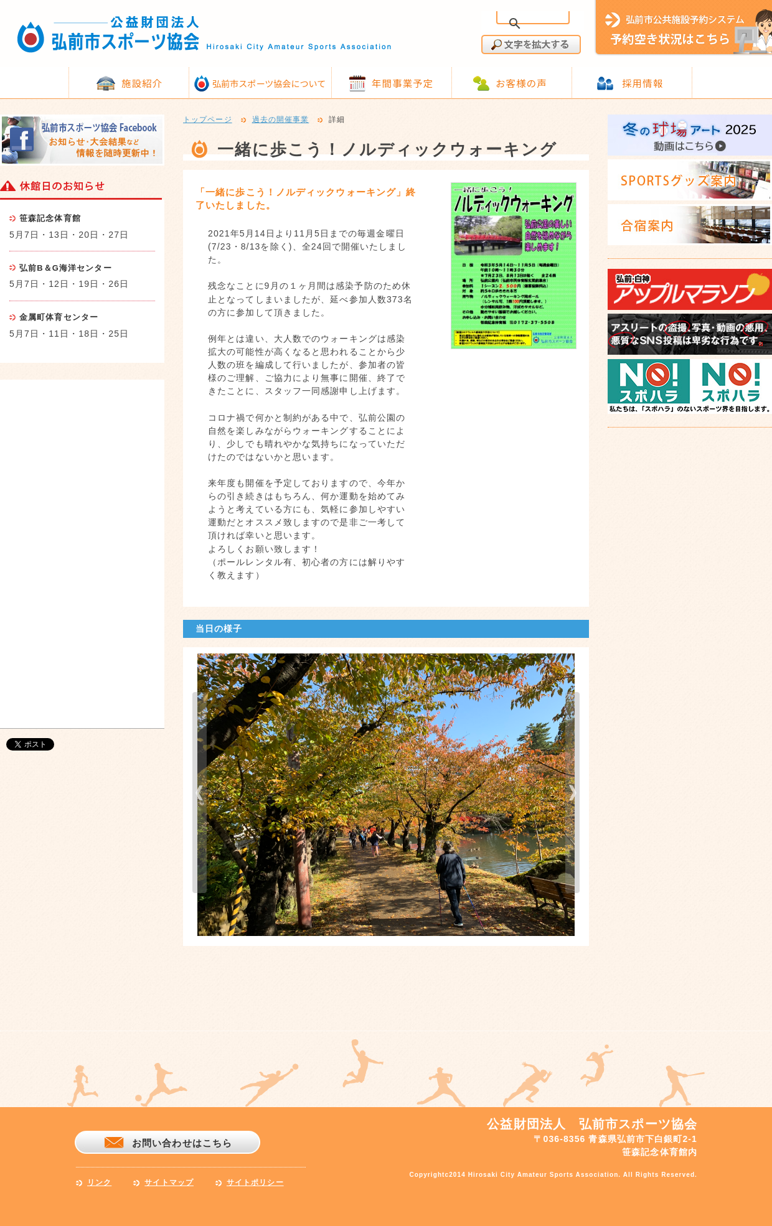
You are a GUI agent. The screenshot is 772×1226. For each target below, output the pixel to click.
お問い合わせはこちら (182, 1143)
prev (199, 792)
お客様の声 (521, 83)
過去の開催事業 (280, 120)
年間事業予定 (402, 83)
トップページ (207, 120)
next (572, 792)
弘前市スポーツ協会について (269, 83)
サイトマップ (169, 1182)
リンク (99, 1182)
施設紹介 (141, 83)
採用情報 (642, 83)
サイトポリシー (255, 1182)
